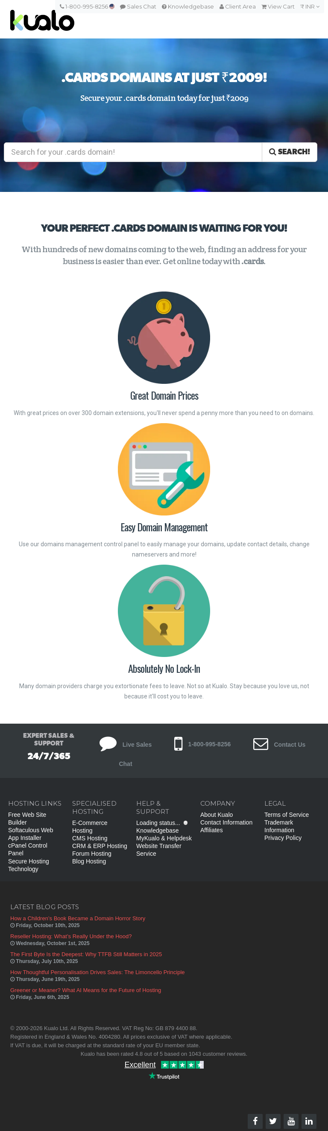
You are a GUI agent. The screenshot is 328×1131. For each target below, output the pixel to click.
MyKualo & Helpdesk (164, 838)
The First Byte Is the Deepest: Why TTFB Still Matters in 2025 (86, 954)
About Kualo (216, 814)
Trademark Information (279, 826)
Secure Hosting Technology (28, 865)
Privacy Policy (283, 837)
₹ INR (309, 6)
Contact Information (226, 822)
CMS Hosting (89, 838)
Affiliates (211, 830)
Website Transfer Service (159, 849)
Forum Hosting (91, 853)
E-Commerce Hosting (89, 826)
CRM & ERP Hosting (99, 845)
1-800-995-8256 (87, 6)
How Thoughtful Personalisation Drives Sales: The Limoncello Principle (97, 972)
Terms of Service (286, 814)
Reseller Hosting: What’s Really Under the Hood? (71, 936)
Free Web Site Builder (27, 818)
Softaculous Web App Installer (30, 834)
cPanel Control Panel (27, 849)
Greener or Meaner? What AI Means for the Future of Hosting (85, 990)
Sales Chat (138, 6)
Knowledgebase (188, 6)
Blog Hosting (89, 861)
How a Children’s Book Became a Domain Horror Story (77, 918)
